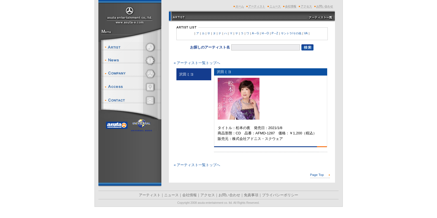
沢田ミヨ (224, 72)
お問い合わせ (132, 100)
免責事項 (251, 195)
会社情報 (132, 74)
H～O (265, 33)
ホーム (240, 6)
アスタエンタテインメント (129, 15)
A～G (255, 33)
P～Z (275, 33)
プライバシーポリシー (280, 195)
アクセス (132, 87)
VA (306, 33)
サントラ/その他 (291, 33)
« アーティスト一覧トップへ (197, 63)
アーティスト (132, 47)
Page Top (317, 174)
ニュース (132, 60)
